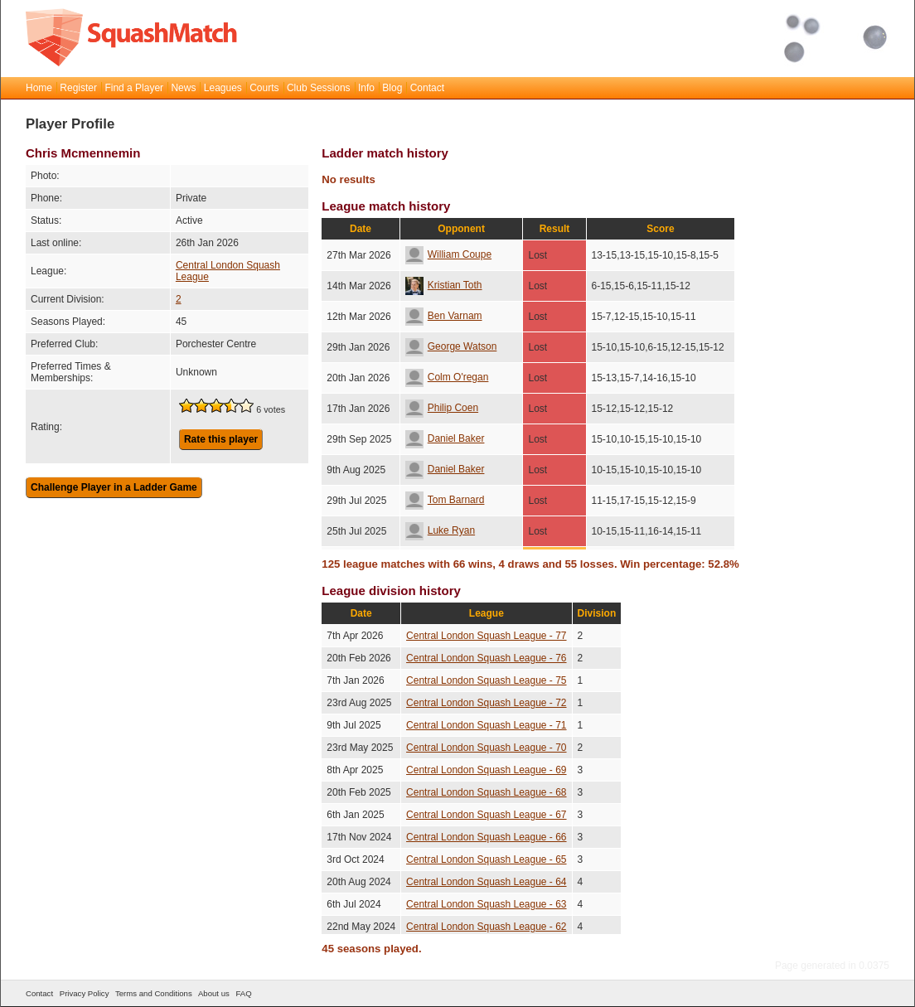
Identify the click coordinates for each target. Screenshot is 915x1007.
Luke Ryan (440, 530)
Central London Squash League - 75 (486, 680)
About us (214, 993)
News (183, 88)
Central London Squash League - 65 (486, 859)
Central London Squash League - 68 (486, 792)
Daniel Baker (445, 438)
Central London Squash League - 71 (486, 725)
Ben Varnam (443, 316)
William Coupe (448, 254)
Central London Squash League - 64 (486, 882)
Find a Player (133, 88)
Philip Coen (441, 408)
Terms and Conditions (153, 993)
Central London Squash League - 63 (486, 904)
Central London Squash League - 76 (486, 658)
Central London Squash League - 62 (486, 926)
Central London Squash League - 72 (486, 703)
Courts (263, 88)
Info (366, 88)
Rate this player (221, 439)
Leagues (223, 88)
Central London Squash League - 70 (486, 747)
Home (39, 88)
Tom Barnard (445, 500)
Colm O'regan (447, 377)
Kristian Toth (443, 285)
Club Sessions (319, 88)
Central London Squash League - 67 (486, 815)
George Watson (451, 346)
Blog (392, 88)
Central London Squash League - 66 (486, 837)
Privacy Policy (84, 993)
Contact (427, 88)
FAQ (243, 993)
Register (78, 88)
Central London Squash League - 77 (486, 635)
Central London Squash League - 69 (486, 770)
